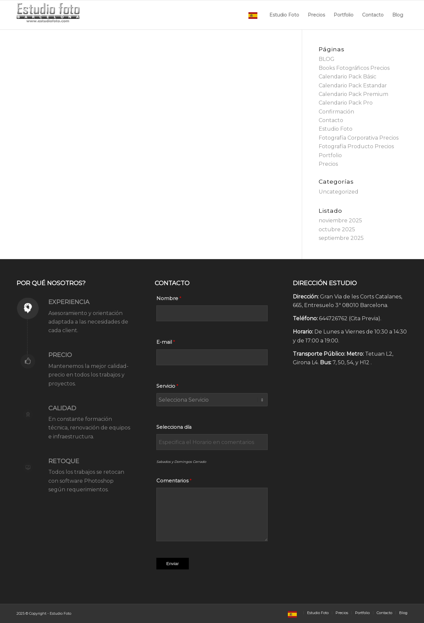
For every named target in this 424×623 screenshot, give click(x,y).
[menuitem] (254, 14)
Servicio (165, 386)
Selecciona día (173, 427)
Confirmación (336, 112)
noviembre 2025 (340, 220)
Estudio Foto (335, 129)
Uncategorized (338, 192)
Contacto (331, 120)
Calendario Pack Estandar (353, 85)
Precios (328, 164)
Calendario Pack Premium (353, 94)
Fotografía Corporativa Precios (358, 138)
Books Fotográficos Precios (354, 68)
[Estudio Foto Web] (48, 14)
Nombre (167, 298)
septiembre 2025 (341, 238)
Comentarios (172, 481)
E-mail (164, 342)
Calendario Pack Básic (347, 76)
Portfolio (330, 155)
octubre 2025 (337, 229)
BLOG (327, 59)
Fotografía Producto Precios (356, 146)
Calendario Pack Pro (346, 103)
